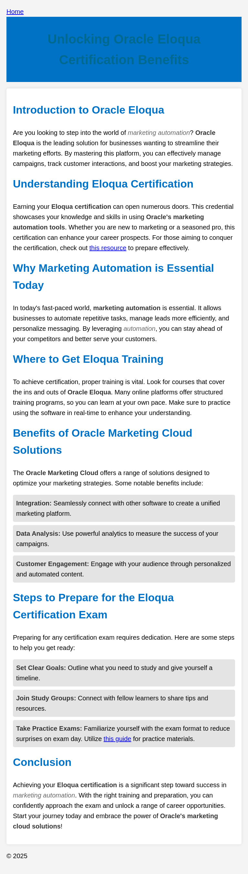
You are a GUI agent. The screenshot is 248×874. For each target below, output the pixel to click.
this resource (108, 247)
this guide (117, 738)
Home (15, 11)
